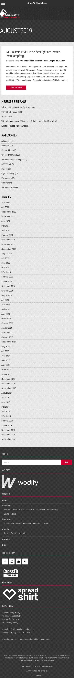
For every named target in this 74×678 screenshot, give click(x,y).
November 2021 (8, 216)
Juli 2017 (5, 351)
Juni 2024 (5, 202)
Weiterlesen (16, 87)
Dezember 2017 (8, 332)
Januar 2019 (6, 281)
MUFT (4, 169)
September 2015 (8, 439)
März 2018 (6, 318)
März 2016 (6, 416)
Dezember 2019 (8, 240)
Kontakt (36, 523)
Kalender (23, 533)
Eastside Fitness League (45, 61)
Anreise (45, 523)
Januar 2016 (6, 425)
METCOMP (60, 61)
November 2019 (8, 244)
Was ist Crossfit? (11, 510)
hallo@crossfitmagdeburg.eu (21, 629)
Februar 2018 (7, 323)
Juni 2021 (5, 221)
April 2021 (5, 230)
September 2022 (8, 212)
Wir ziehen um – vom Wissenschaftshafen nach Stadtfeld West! (29, 121)
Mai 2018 (5, 309)
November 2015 (8, 435)
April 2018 (5, 314)
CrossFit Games (8, 155)
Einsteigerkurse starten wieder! (14, 126)
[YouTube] (18, 561)
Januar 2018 (6, 328)
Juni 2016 (5, 402)
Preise (13, 533)
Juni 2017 (5, 356)
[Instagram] (12, 561)
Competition (29, 61)
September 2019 (8, 249)
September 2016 (8, 388)
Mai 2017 (5, 360)
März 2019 (6, 272)
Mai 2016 (5, 407)
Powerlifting (6, 178)
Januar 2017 (6, 374)
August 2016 (7, 393)
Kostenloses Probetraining (46, 510)
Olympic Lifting (7, 173)
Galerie (27, 523)
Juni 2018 (5, 305)
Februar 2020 (7, 235)
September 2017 (8, 342)
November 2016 (8, 384)
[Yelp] (25, 561)
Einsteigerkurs (10, 514)
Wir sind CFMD (8, 187)
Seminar (5, 183)
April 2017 (5, 365)
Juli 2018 (5, 300)
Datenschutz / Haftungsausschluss (37, 666)
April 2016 (5, 411)
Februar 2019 (7, 277)
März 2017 (6, 370)
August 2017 (7, 346)
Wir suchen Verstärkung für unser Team (18, 107)
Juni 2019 (5, 263)
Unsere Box (9, 523)
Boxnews (19, 61)
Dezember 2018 (8, 286)
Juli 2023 (5, 207)
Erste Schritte (26, 510)
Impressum (37, 675)
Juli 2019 (5, 258)
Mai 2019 (5, 267)
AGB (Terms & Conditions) (37, 671)
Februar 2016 (7, 421)
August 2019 (7, 253)
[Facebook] (5, 561)
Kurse (6, 533)
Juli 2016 (5, 397)
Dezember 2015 (8, 430)
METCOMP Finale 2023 (11, 112)
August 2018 (7, 295)
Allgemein (5, 141)
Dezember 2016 (8, 379)
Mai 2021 (5, 226)
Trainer (19, 523)
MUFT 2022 (6, 116)
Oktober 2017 (7, 337)
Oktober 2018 (7, 291)
